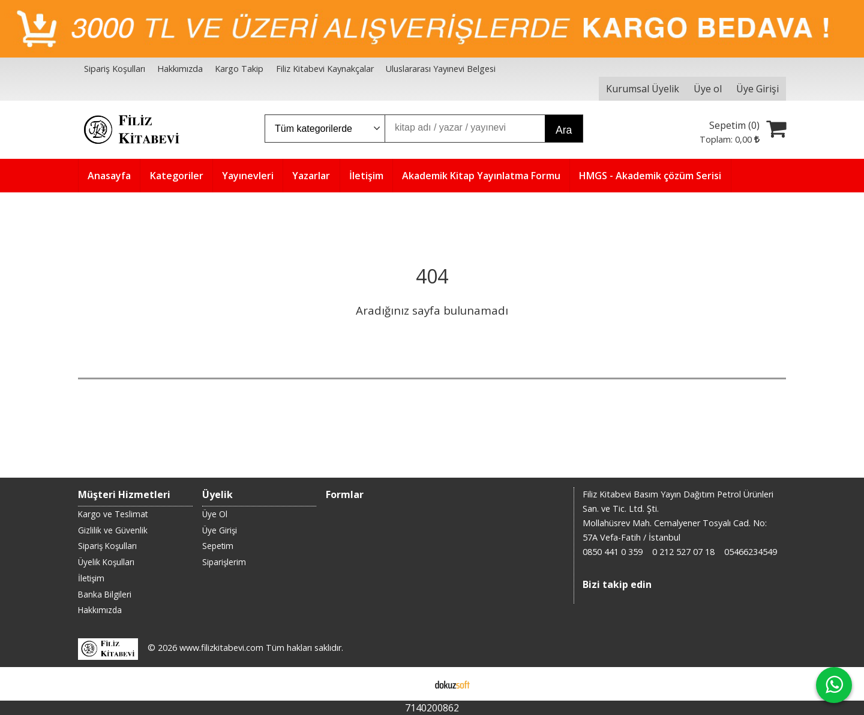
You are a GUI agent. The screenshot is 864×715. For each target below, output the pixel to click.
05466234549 (750, 551)
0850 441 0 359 (613, 551)
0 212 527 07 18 (683, 551)
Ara (564, 130)
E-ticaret (413, 683)
